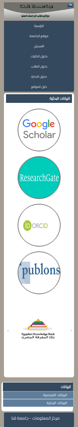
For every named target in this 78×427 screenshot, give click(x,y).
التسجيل (39, 46)
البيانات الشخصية (55, 395)
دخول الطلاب (39, 66)
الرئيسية (39, 26)
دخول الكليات (39, 56)
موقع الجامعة (39, 36)
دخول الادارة (39, 76)
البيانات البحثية (57, 403)
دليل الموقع (39, 87)
